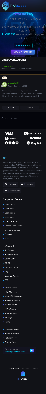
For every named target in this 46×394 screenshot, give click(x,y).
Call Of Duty (10, 259)
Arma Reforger (11, 313)
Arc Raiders (10, 208)
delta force (9, 217)
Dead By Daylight (12, 276)
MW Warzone (10, 309)
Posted (17, 86)
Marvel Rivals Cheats (13, 296)
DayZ (7, 272)
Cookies (35, 368)
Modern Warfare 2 (12, 305)
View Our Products (23, 52)
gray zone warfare (12, 230)
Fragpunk (9, 234)
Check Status (23, 45)
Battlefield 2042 (11, 254)
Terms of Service (12, 333)
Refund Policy (10, 338)
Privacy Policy (11, 342)
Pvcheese (23, 379)
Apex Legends (11, 221)
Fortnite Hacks (11, 288)
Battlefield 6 (10, 213)
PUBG (7, 322)
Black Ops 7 (10, 204)
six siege (8, 317)
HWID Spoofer (11, 292)
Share (11, 107)
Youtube (27, 184)
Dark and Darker (11, 267)
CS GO (7, 263)
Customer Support (12, 329)
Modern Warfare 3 (12, 300)
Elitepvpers (12, 191)
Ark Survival (9, 250)
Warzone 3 (9, 246)
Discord (11, 184)
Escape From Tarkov (13, 226)
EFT (6, 280)
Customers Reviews (24, 69)
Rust (7, 238)
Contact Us (25, 368)
